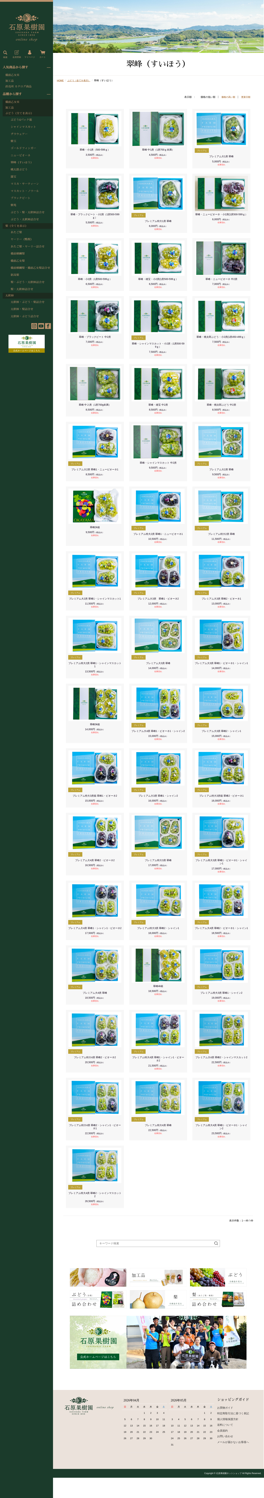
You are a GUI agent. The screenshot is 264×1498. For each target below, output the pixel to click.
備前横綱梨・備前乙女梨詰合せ (30, 268)
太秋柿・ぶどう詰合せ (25, 316)
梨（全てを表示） (16, 226)
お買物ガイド (225, 1427)
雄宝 (13, 176)
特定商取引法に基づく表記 (233, 1433)
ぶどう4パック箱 (21, 119)
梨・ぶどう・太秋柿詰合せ (28, 282)
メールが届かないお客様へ (233, 1462)
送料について (225, 1445)
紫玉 (13, 141)
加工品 (9, 81)
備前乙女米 (12, 75)
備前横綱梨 (18, 253)
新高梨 (15, 275)
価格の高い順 (227, 97)
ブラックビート (20, 198)
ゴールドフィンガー (23, 148)
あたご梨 (16, 232)
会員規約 (222, 1450)
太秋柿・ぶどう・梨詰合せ (28, 302)
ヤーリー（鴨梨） (22, 239)
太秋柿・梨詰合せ (22, 309)
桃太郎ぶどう (19, 169)
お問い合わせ (225, 1456)
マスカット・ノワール (25, 191)
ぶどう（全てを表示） (19, 113)
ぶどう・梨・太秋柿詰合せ (28, 212)
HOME (60, 80)
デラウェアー (19, 134)
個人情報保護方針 (227, 1439)
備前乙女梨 (18, 260)
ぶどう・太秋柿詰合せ (25, 219)
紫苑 (13, 205)
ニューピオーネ (20, 155)
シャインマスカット (23, 127)
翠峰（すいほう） (22, 162)
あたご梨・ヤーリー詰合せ (28, 246)
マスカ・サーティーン (25, 183)
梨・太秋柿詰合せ (22, 289)
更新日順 (245, 97)
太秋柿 (9, 295)
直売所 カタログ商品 (18, 86)
